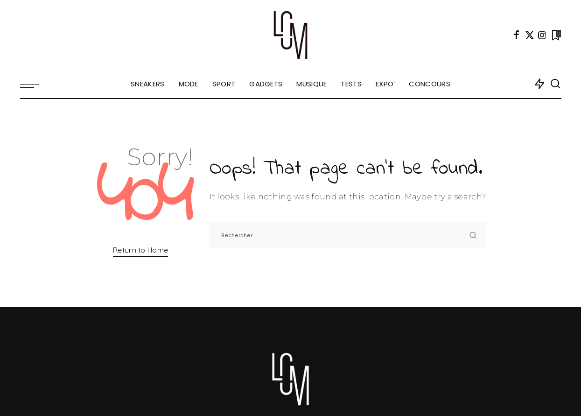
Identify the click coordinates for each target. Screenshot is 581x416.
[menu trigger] (34, 84)
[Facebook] (516, 35)
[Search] (555, 84)
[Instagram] (542, 35)
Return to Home (140, 249)
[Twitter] (529, 35)
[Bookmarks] (555, 35)
